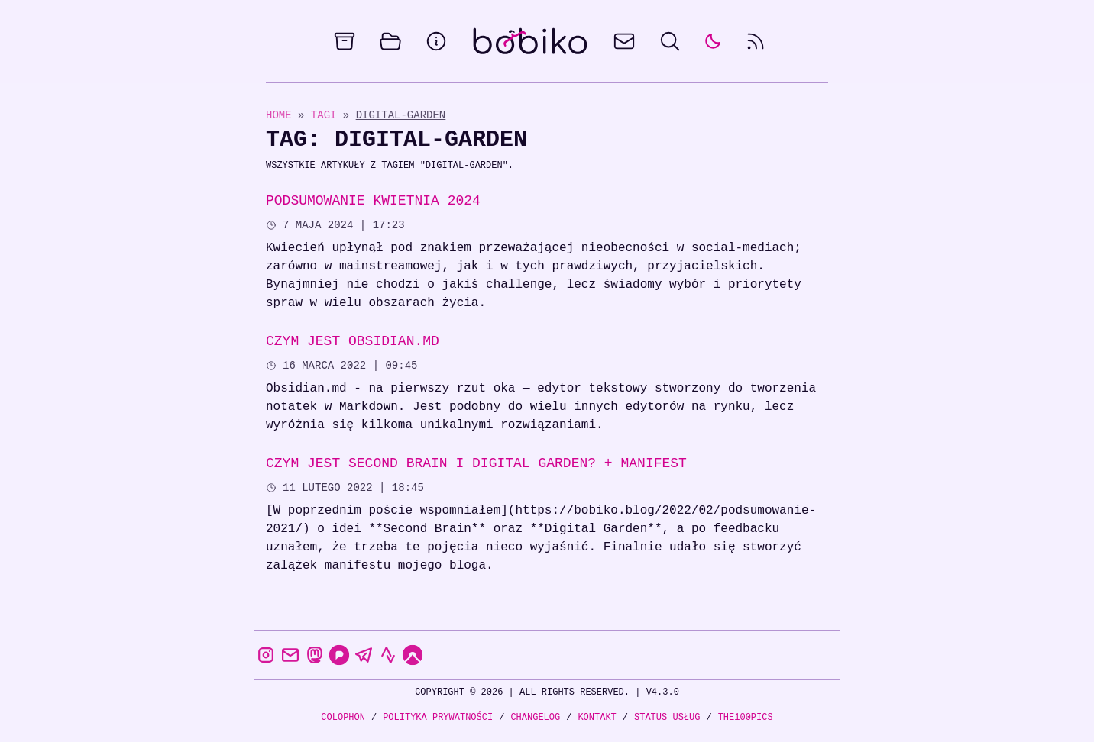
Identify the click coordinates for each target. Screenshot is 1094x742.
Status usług (667, 717)
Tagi (327, 115)
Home (279, 115)
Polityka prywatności (438, 717)
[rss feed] (755, 41)
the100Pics (745, 717)
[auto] (713, 41)
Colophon (343, 717)
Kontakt (597, 717)
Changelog (535, 717)
